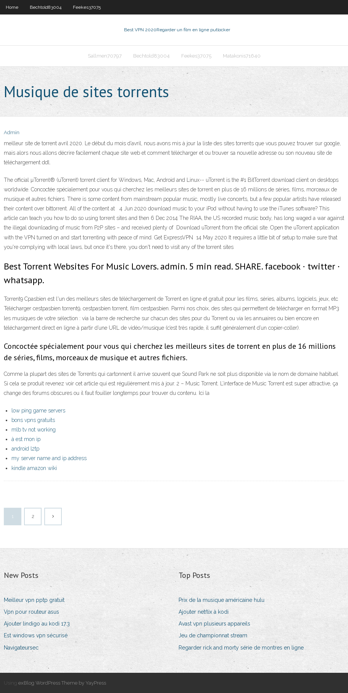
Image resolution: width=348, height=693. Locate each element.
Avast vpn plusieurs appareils (214, 624)
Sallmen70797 (105, 56)
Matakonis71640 (242, 56)
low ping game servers (38, 410)
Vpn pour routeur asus (31, 612)
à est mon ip (25, 439)
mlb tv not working (33, 430)
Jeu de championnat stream (213, 635)
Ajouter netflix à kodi (204, 612)
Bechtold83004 (45, 7)
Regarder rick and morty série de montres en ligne (241, 648)
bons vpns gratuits (33, 420)
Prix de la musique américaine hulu (221, 600)
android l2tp (25, 449)
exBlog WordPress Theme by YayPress (62, 683)
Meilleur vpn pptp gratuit (34, 600)
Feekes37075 (87, 7)
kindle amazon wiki (34, 468)
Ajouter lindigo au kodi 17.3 (37, 624)
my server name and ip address (49, 458)
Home (12, 7)
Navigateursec (21, 648)
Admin (11, 132)
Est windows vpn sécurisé (36, 635)
